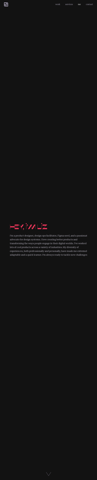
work (57, 4)
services (69, 4)
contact (89, 4)
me (79, 4)
